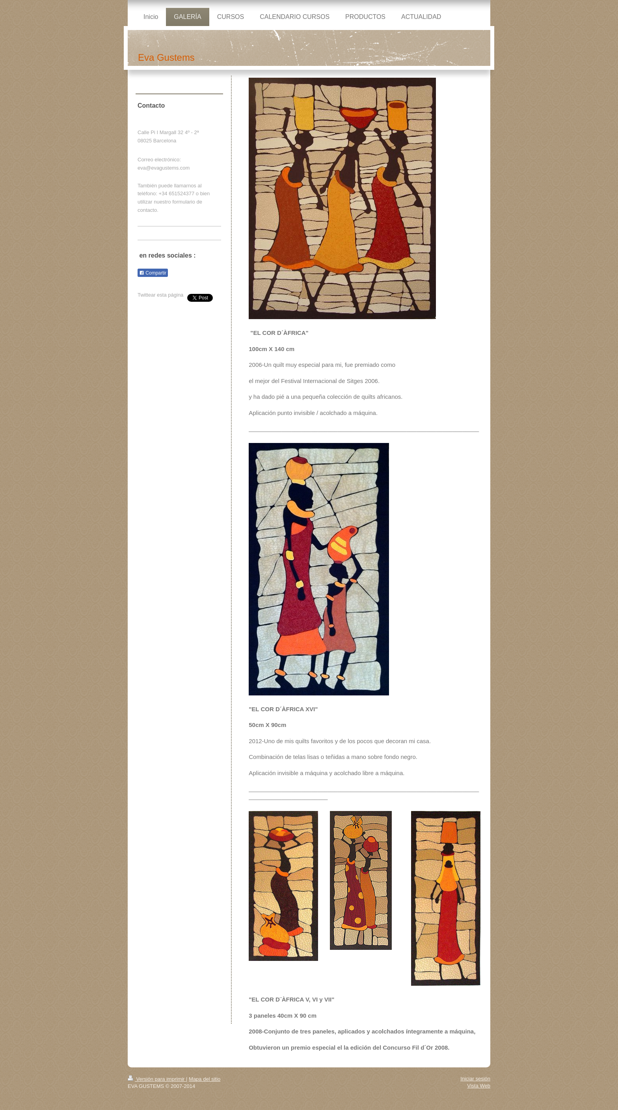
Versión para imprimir (157, 1079)
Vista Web (478, 1086)
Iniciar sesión (475, 1079)
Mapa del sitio (204, 1079)
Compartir (152, 273)
